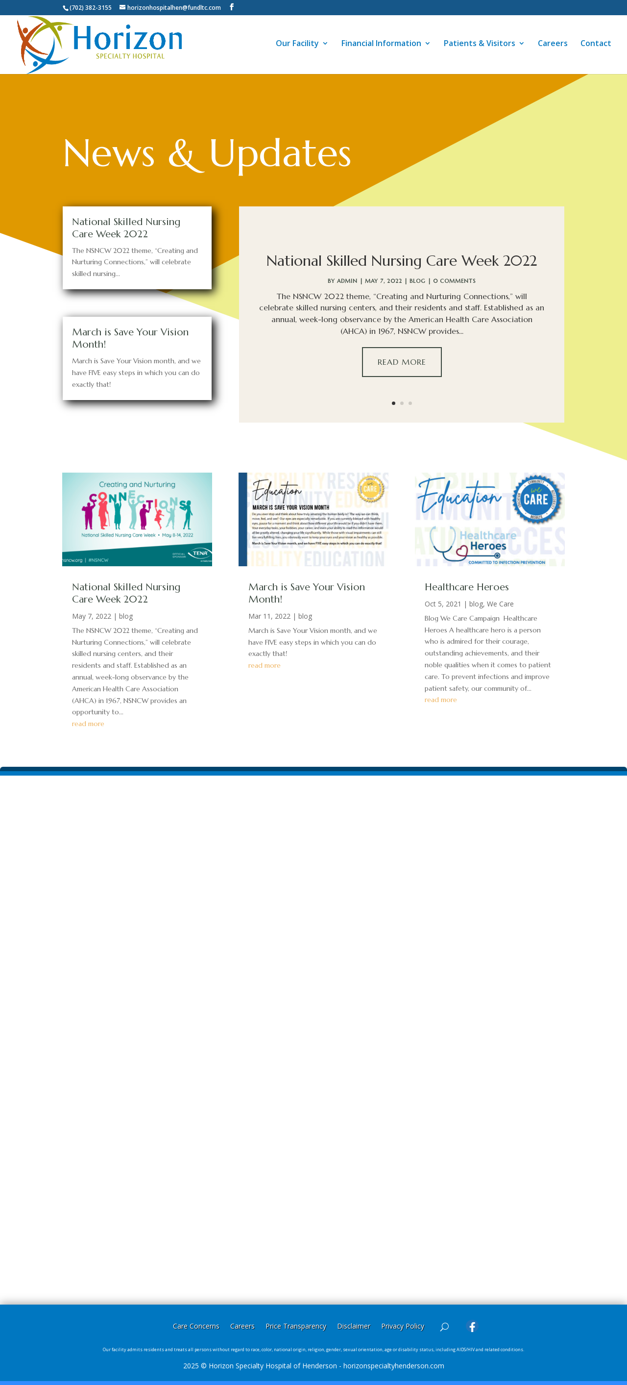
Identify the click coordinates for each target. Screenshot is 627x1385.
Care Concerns (196, 1326)
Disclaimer (353, 1326)
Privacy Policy (402, 1326)
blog (418, 280)
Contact (595, 46)
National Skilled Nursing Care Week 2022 (126, 228)
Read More (402, 362)
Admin (347, 280)
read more (88, 723)
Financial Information (381, 46)
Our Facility (297, 46)
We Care (500, 603)
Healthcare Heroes (467, 587)
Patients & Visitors (479, 46)
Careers (553, 46)
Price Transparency (295, 1326)
